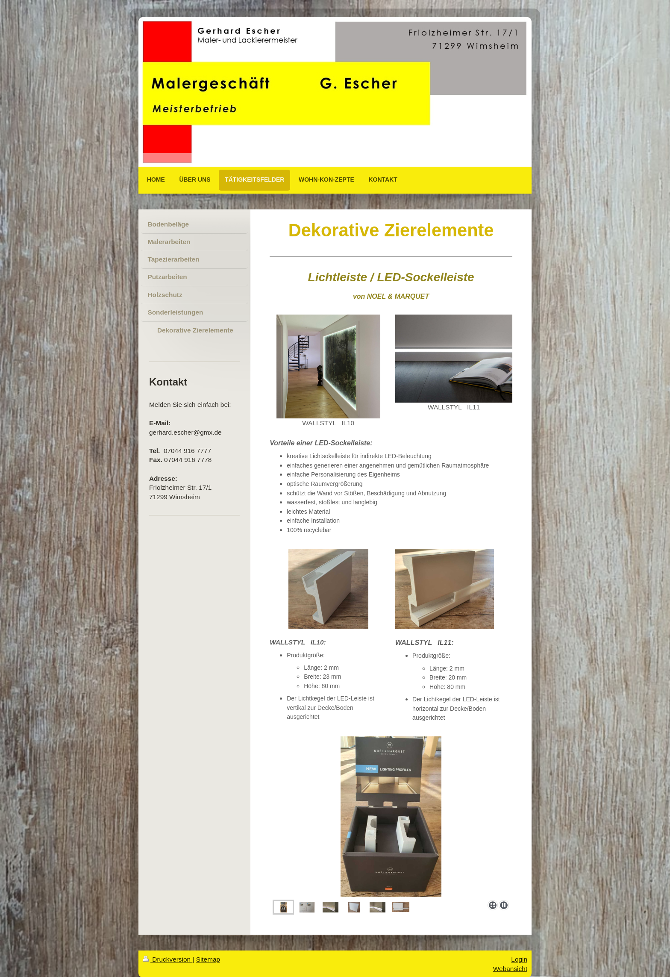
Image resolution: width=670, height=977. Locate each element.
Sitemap (208, 959)
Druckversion (167, 959)
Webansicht (510, 968)
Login (519, 959)
